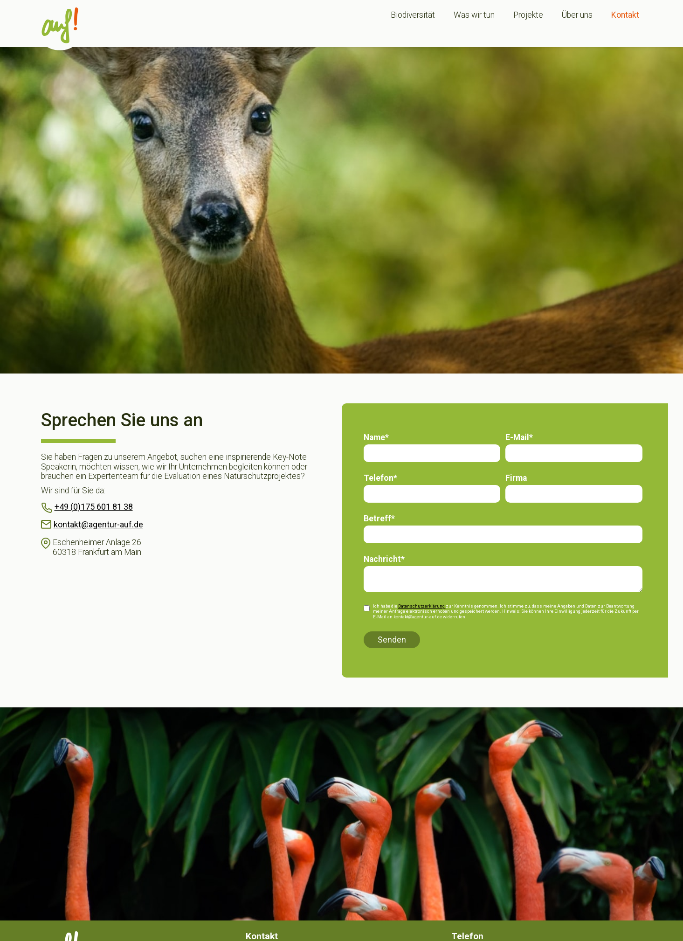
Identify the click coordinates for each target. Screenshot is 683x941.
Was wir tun (474, 15)
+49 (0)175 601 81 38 (94, 507)
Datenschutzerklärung (422, 606)
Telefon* (380, 478)
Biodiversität (413, 15)
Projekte (528, 15)
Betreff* (379, 518)
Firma (516, 478)
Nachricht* (384, 559)
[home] (59, 25)
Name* (376, 437)
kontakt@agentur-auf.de (98, 524)
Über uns (577, 15)
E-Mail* (519, 437)
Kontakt (625, 15)
